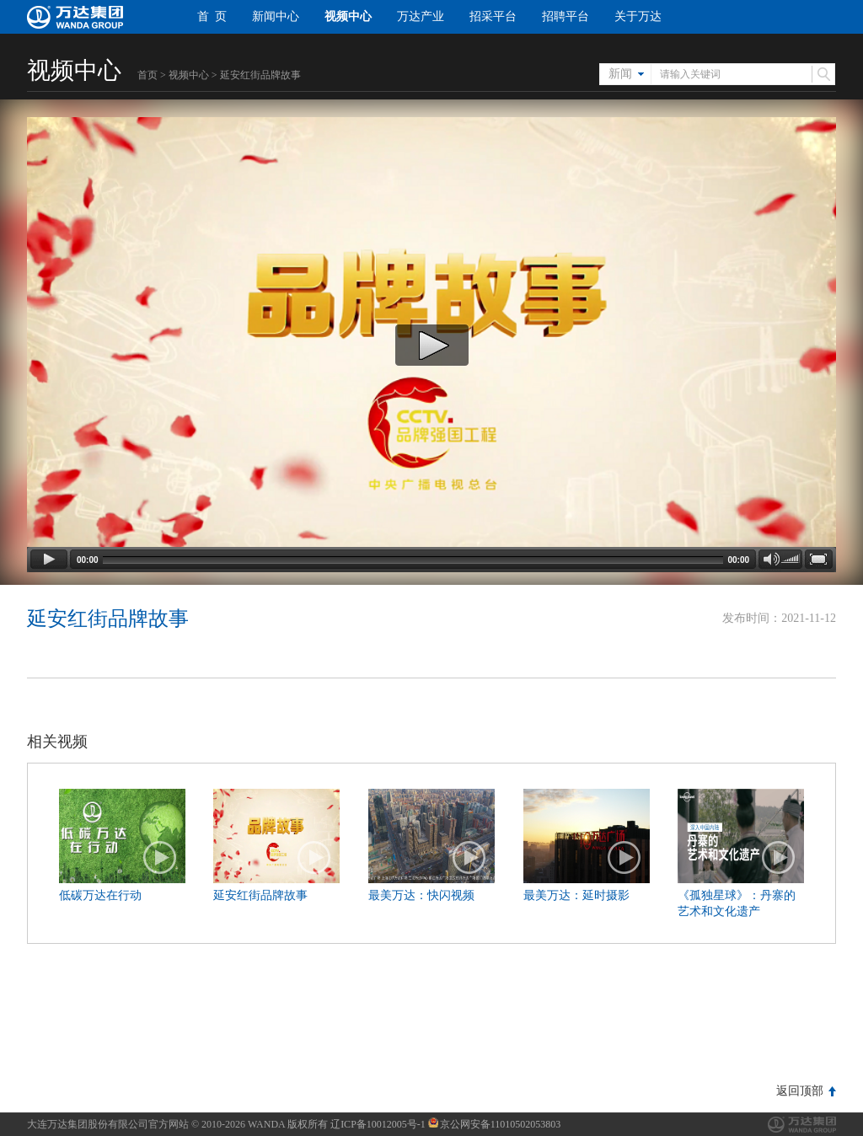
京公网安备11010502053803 (494, 1124)
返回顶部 (799, 1091)
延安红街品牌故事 (260, 895)
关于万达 (638, 16)
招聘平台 (565, 16)
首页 (147, 75)
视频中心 (348, 16)
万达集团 (802, 1124)
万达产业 (420, 16)
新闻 (620, 73)
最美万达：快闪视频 (421, 895)
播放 (160, 858)
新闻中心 (275, 16)
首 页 (212, 16)
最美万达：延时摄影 (576, 895)
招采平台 (493, 16)
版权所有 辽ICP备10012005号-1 (356, 1124)
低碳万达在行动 (100, 895)
